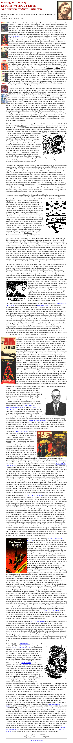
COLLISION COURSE (21, 431)
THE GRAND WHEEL (37, 621)
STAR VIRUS (27, 405)
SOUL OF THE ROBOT (16, 36)
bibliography (34, 740)
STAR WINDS (24, 644)
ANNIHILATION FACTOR (14, 407)
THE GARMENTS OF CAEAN (49, 610)
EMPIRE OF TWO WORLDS (37, 420)
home (41, 740)
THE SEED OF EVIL (44, 305)
